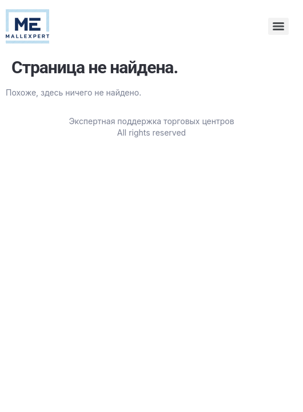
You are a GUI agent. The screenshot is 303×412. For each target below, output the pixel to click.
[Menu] (278, 26)
